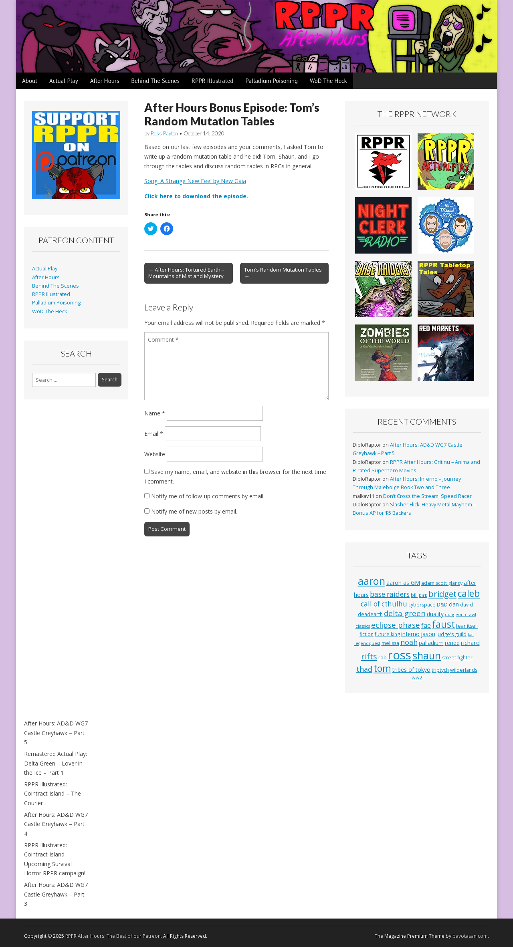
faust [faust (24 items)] (443, 624)
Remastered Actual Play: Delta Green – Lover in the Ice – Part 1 (55, 763)
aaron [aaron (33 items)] (371, 581)
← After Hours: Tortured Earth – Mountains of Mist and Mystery (186, 273)
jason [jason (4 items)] (428, 634)
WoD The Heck (328, 81)
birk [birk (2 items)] (423, 595)
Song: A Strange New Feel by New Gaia (195, 181)
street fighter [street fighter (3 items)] (457, 657)
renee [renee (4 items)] (452, 643)
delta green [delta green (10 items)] (405, 613)
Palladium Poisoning (271, 81)
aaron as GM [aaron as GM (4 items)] (403, 582)
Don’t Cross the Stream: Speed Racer (427, 496)
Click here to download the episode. (196, 196)
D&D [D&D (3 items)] (442, 604)
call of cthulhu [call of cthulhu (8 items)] (384, 603)
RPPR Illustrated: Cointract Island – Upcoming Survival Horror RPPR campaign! (54, 859)
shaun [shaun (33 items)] (426, 655)
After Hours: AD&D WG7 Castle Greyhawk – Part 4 (56, 824)
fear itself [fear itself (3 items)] (467, 626)
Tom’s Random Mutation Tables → (283, 273)
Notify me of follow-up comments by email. (208, 496)
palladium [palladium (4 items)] (431, 643)
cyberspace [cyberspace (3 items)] (422, 604)
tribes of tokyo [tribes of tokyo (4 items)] (411, 669)
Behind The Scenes (155, 81)
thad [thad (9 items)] (364, 669)
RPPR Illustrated (212, 81)
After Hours (104, 81)
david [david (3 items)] (466, 604)
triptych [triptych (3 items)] (440, 670)
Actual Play (63, 81)
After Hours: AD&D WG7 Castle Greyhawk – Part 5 (56, 732)
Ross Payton (164, 133)
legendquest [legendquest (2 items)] (367, 643)
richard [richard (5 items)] (470, 643)
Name (154, 413)
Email (153, 433)
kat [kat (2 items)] (471, 634)
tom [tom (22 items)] (382, 668)
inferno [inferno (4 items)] (410, 634)
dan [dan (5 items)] (454, 604)
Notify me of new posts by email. (194, 511)
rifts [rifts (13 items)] (369, 656)
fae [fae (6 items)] (426, 625)
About (29, 81)
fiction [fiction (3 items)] (367, 634)
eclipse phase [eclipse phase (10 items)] (395, 625)
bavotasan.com (470, 936)
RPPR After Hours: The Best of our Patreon (113, 936)
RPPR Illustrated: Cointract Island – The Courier (52, 793)
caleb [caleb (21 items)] (469, 593)
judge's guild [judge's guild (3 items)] (451, 634)
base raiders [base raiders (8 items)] (390, 594)
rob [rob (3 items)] (382, 657)
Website (154, 454)
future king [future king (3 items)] (387, 634)
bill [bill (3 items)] (414, 595)
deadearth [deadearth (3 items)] (370, 614)
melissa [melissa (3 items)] (390, 643)
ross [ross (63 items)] (399, 655)
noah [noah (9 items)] (409, 642)
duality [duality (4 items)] (435, 614)
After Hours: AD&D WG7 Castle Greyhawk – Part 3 (56, 894)
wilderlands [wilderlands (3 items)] (463, 670)
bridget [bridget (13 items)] (442, 593)
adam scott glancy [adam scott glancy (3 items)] (442, 583)
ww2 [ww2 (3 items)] (417, 677)
